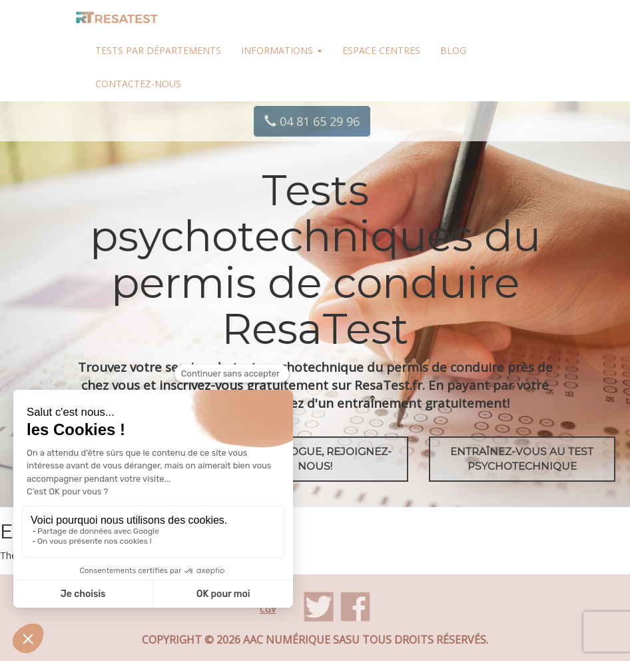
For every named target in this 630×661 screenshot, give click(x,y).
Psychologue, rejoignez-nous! (315, 458)
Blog (453, 50)
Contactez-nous (138, 83)
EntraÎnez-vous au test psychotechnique (521, 458)
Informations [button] (281, 50)
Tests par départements (158, 50)
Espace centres (381, 50)
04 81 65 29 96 (312, 121)
